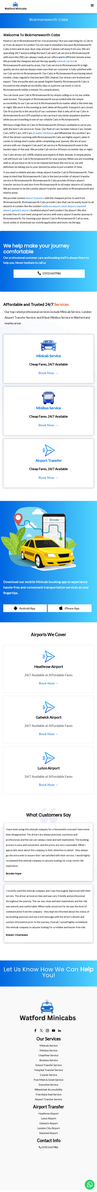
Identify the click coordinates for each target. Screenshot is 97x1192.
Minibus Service (48, 1050)
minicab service (65, 61)
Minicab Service (49, 1045)
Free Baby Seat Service (48, 1094)
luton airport (68, 206)
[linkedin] (59, 1031)
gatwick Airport (48, 1123)
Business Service (48, 1060)
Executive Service (48, 1084)
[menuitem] (48, 1045)
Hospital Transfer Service (48, 1069)
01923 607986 (48, 1147)
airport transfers (35, 197)
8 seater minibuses (43, 132)
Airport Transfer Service (48, 1099)
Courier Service (48, 1074)
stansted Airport (48, 1132)
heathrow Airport (48, 1113)
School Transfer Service (48, 1065)
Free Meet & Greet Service (48, 1079)
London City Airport (48, 1128)
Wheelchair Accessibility (48, 1089)
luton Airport (48, 1118)
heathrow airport (50, 206)
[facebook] (35, 1031)
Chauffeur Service (48, 1055)
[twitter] (41, 1031)
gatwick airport (21, 210)
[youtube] (53, 1031)
